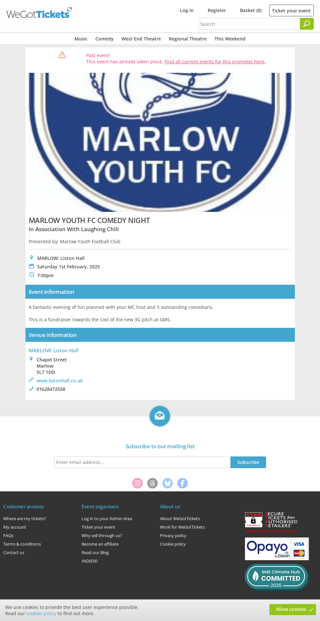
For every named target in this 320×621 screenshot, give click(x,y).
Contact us (13, 552)
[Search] (307, 24)
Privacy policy (173, 535)
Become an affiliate (100, 544)
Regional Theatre (188, 39)
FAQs (8, 535)
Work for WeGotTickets (182, 527)
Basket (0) (251, 10)
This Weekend (230, 39)
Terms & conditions (22, 544)
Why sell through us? (102, 535)
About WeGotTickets (180, 518)
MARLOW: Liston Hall (53, 350)
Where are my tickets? (24, 518)
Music (81, 39)
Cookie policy (173, 544)
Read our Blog (95, 552)
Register (217, 10)
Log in (187, 10)
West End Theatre (141, 39)
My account (14, 527)
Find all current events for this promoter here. (215, 61)
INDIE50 (89, 561)
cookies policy (41, 613)
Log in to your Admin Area (107, 518)
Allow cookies (291, 609)
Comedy (104, 39)
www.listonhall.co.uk (60, 380)
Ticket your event (291, 11)
